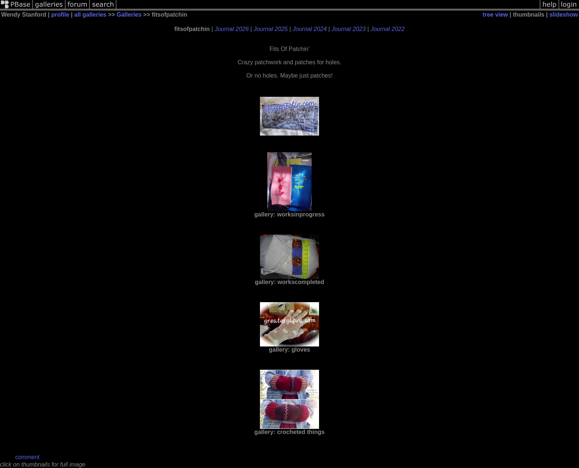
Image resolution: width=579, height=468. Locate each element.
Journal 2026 (232, 29)
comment (27, 457)
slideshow (563, 14)
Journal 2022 (387, 29)
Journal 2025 (271, 29)
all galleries (90, 14)
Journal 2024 (309, 29)
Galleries (129, 14)
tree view (495, 14)
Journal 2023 (349, 29)
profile (60, 14)
